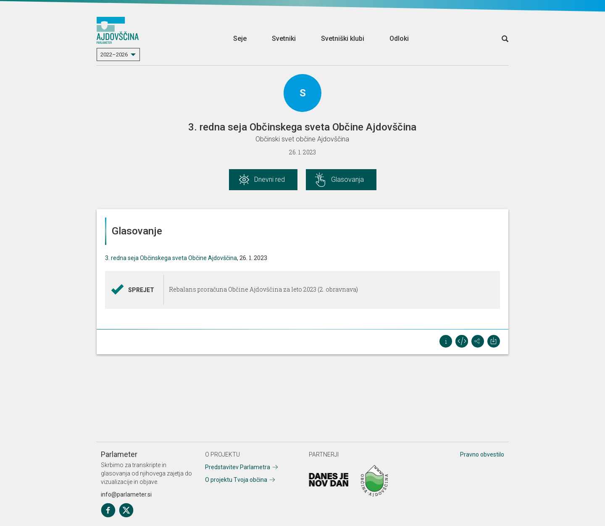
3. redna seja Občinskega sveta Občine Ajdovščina (171, 258)
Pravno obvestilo (482, 454)
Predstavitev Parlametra (237, 467)
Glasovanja (347, 179)
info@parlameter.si (126, 494)
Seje (240, 39)
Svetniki (284, 39)
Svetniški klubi (342, 39)
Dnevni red (269, 179)
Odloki (399, 39)
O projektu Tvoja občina (236, 479)
